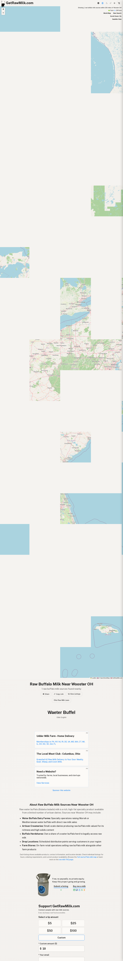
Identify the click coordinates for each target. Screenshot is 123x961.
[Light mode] (114, 3)
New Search (117, 13)
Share (46, 694)
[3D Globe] (98, 3)
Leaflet (93, 678)
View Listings (74, 694)
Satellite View (116, 19)
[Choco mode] (111, 3)
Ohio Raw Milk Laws (61, 700)
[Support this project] (103, 3)
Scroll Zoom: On (115, 16)
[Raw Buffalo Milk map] (61, 342)
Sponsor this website (61, 790)
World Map (107, 13)
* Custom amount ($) (47, 943)
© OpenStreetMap (103, 678)
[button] (93, 330)
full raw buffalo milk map (87, 857)
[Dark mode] (107, 3)
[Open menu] (119, 3)
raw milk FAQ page (66, 860)
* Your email (43, 955)
